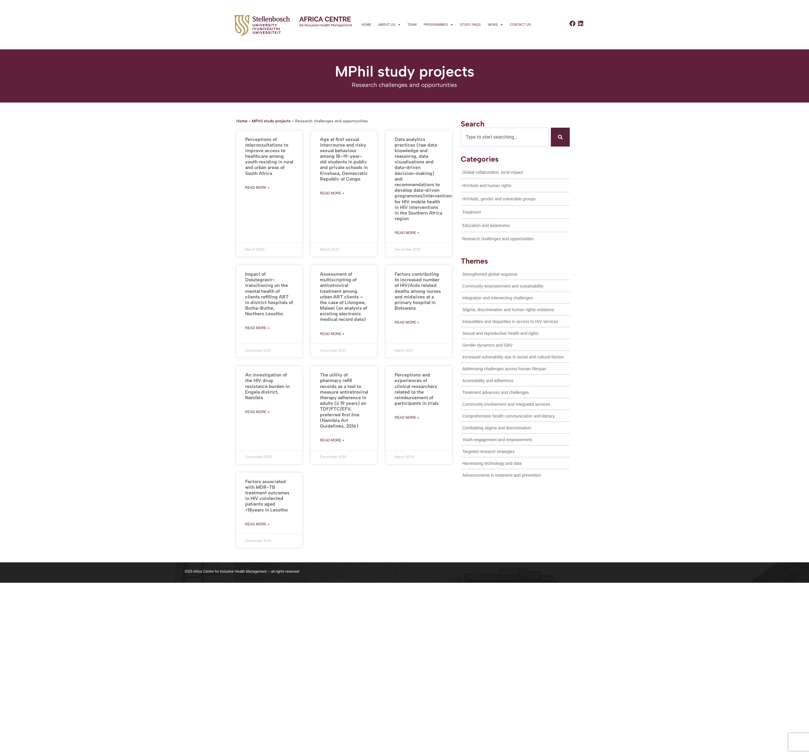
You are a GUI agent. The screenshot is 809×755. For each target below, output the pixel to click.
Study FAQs (470, 24)
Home (366, 24)
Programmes (438, 24)
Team (411, 24)
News (495, 24)
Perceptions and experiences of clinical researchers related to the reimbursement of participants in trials (417, 389)
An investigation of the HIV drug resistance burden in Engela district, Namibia (267, 386)
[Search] (560, 137)
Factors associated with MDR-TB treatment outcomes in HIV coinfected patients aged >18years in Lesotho (267, 496)
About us (389, 24)
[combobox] (504, 137)
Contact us (520, 24)
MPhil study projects (271, 120)
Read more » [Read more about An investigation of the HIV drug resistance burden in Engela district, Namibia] (257, 412)
